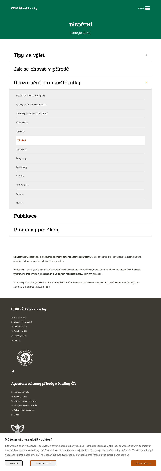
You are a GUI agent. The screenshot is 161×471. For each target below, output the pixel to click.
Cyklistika (20, 131)
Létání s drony (22, 185)
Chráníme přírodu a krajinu (25, 401)
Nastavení (14, 463)
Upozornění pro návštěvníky (47, 83)
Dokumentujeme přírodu (24, 410)
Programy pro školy (36, 230)
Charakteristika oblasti (23, 322)
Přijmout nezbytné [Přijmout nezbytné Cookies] (43, 463)
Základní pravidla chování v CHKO (31, 113)
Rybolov (19, 194)
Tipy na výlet (29, 55)
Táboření (21, 140)
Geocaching (21, 167)
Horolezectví (21, 149)
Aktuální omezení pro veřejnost (30, 95)
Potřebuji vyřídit (20, 331)
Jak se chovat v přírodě (41, 69)
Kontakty (17, 340)
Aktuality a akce (20, 335)
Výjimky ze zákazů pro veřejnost (31, 104)
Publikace (25, 216)
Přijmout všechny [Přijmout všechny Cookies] (143, 463)
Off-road (19, 203)
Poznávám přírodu (21, 392)
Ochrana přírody (20, 326)
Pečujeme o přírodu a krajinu (26, 405)
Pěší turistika (22, 122)
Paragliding (21, 158)
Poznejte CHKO (20, 317)
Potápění (20, 176)
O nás (16, 414)
